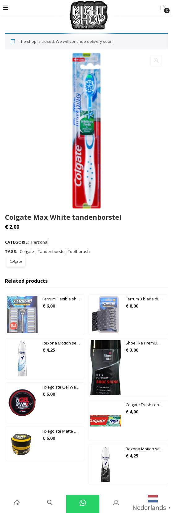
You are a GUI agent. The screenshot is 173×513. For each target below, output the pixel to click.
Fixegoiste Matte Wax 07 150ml (62, 431)
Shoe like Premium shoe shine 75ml (146, 343)
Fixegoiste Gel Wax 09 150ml (62, 387)
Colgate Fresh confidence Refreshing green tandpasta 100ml (146, 404)
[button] (162, 8)
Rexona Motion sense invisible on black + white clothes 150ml (146, 449)
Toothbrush (79, 251)
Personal (39, 242)
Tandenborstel (52, 251)
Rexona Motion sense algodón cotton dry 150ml (62, 343)
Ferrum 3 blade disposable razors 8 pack (146, 299)
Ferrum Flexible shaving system (62, 299)
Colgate (27, 251)
